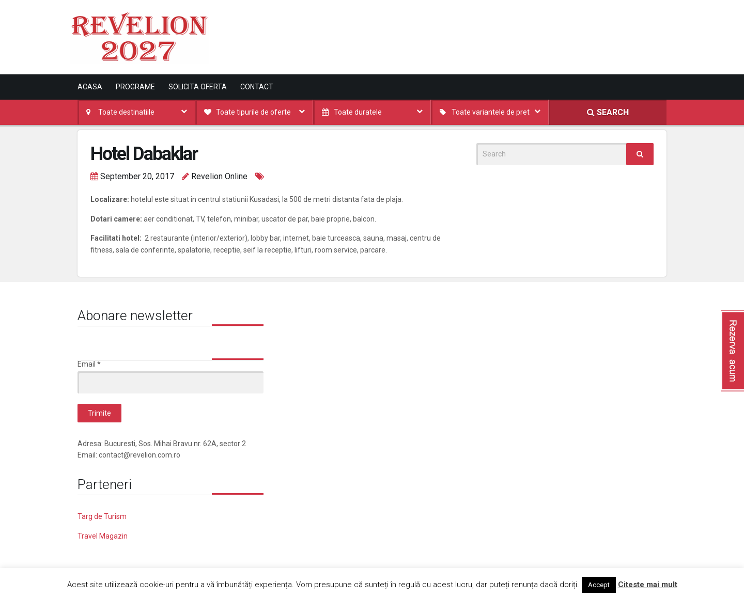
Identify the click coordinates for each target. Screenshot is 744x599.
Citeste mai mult (647, 584)
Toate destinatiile (126, 112)
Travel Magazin (103, 536)
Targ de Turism (102, 516)
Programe (135, 87)
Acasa (90, 87)
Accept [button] (599, 585)
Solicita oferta (197, 87)
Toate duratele (358, 112)
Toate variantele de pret (491, 112)
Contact (256, 87)
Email (89, 364)
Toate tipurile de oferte (253, 112)
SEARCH (608, 112)
